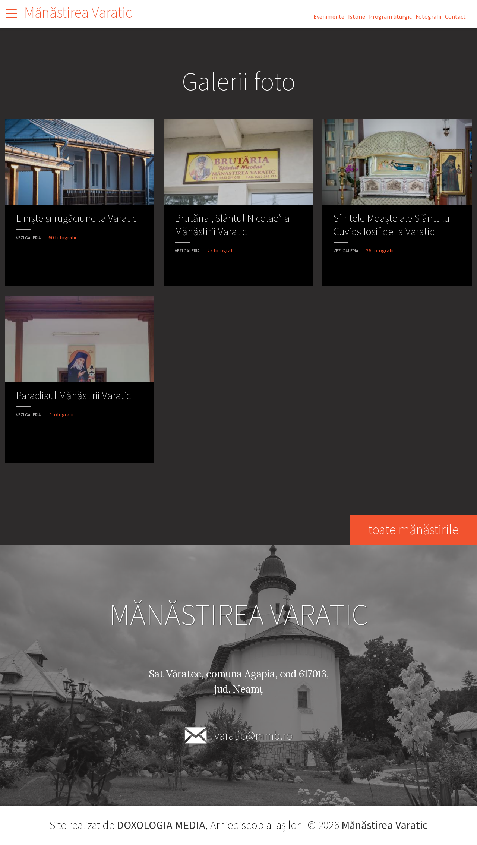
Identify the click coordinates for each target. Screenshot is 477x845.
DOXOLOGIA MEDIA (161, 825)
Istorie (356, 17)
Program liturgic (390, 17)
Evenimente (328, 17)
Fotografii (428, 17)
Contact (455, 17)
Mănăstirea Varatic (78, 12)
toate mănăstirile (412, 529)
